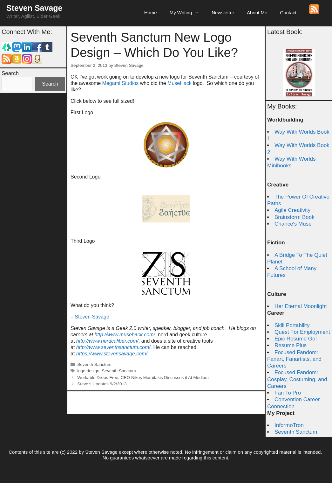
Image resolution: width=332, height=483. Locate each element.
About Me (257, 12)
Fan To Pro (287, 393)
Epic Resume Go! (295, 339)
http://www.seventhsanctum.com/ (113, 347)
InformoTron (289, 425)
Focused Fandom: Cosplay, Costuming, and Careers (297, 379)
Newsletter (223, 12)
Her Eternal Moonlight (300, 306)
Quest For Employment (302, 332)
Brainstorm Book (294, 217)
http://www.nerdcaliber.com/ (107, 341)
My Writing (188, 12)
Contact (288, 12)
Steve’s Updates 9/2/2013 (101, 384)
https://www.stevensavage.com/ (111, 353)
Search (10, 73)
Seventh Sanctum (94, 364)
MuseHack (179, 83)
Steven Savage (34, 8)
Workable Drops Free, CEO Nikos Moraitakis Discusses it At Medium (143, 377)
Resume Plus (290, 345)
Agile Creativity (292, 210)
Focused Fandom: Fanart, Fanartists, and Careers (294, 359)
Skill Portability (292, 325)
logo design (88, 370)
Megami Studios (120, 83)
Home (150, 12)
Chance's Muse (293, 224)
